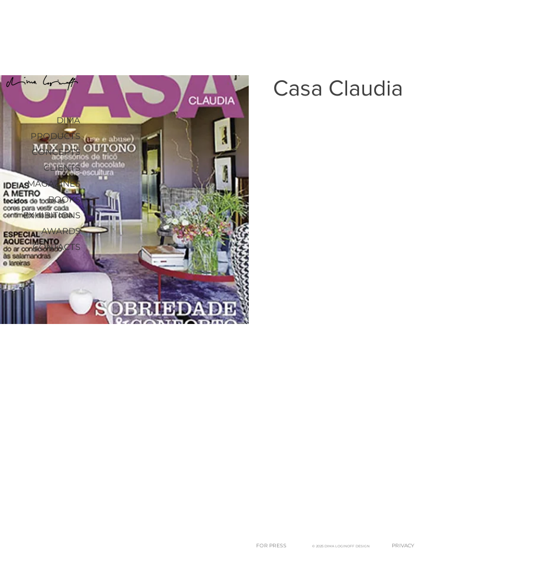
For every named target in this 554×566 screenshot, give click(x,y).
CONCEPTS (56, 151)
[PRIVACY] (403, 546)
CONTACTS (56, 246)
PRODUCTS (55, 136)
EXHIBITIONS (51, 215)
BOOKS (64, 199)
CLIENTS (62, 167)
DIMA (68, 120)
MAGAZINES (53, 183)
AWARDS (60, 231)
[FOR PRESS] (271, 546)
